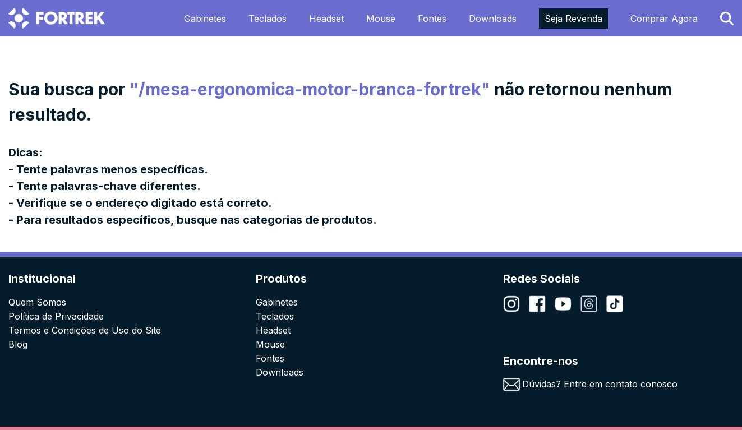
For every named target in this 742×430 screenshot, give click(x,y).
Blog (17, 344)
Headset (326, 18)
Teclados (267, 18)
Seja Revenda (573, 18)
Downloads (493, 18)
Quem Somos (37, 302)
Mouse (380, 18)
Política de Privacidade (56, 316)
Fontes (432, 18)
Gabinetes (205, 18)
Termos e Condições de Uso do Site (84, 330)
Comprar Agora (664, 18)
